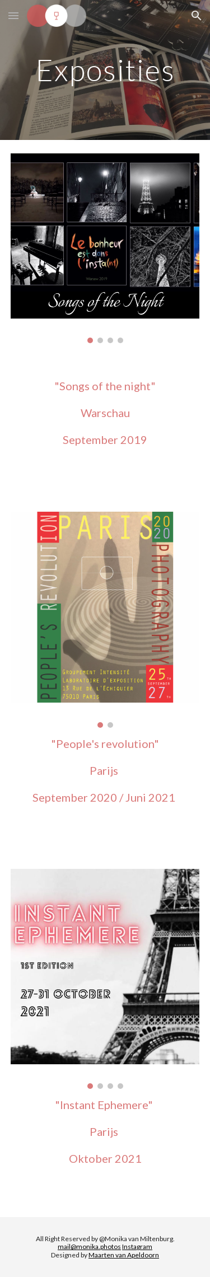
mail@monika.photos (89, 1246)
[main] (105, 69)
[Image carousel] (105, 248)
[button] (13, 15)
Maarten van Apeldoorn (123, 1255)
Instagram (137, 1246)
